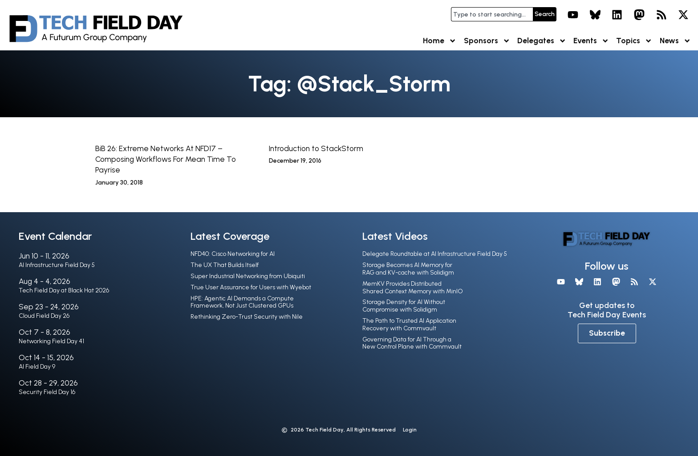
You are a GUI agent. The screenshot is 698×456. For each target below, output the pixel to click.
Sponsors (487, 41)
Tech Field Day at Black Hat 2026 (64, 290)
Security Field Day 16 (47, 392)
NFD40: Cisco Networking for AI (233, 254)
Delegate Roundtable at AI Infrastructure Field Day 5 (434, 254)
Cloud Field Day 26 (44, 316)
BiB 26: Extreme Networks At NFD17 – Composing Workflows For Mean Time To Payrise (165, 159)
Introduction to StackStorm (316, 148)
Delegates (541, 41)
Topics (634, 41)
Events (591, 41)
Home (439, 41)
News (675, 41)
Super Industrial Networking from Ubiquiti (248, 276)
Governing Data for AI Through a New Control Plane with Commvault (412, 343)
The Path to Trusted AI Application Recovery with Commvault (409, 324)
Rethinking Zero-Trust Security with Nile (247, 316)
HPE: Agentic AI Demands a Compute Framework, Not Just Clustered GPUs (242, 302)
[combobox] (492, 14)
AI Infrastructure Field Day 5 (57, 265)
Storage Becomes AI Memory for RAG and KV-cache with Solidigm (408, 268)
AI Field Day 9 (37, 366)
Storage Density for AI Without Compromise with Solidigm (403, 305)
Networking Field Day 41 (51, 341)
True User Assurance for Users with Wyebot (251, 287)
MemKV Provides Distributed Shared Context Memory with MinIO (412, 287)
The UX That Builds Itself (225, 265)
